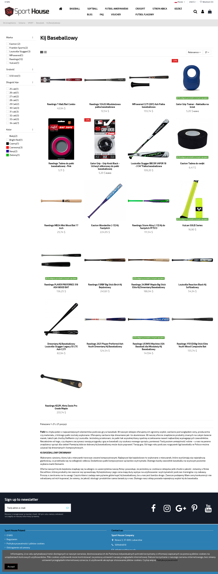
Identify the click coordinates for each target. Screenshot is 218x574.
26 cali (14, 92)
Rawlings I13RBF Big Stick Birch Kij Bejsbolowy (105, 286)
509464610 (120, 544)
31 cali (14, 111)
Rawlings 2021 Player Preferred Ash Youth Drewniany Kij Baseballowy (105, 345)
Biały (13, 136)
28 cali (14, 100)
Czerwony (16, 147)
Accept (11, 566)
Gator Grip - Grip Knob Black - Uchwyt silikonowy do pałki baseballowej (105, 166)
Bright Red (16, 139)
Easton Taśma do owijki (192, 163)
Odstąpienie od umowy (18, 547)
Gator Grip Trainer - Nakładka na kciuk (192, 105)
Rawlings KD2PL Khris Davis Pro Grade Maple (61, 407)
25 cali (14, 88)
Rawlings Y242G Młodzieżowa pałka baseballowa (105, 105)
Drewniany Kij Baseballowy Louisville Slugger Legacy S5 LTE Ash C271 (61, 346)
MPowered (16, 55)
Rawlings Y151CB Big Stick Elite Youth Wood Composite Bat (192, 345)
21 (207, 52)
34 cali (14, 123)
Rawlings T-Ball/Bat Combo (61, 104)
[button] (116, 9)
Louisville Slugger (19, 51)
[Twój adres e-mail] (34, 508)
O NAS (7, 2)
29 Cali (14, 104)
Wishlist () (206, 2)
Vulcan (14, 62)
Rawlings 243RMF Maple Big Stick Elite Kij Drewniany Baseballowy (148, 286)
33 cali (14, 119)
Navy (13, 151)
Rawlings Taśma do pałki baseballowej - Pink (61, 164)
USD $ (192, 2)
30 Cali (14, 107)
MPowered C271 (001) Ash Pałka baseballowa (148, 105)
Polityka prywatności (167, 560)
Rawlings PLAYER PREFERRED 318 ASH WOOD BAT (61, 286)
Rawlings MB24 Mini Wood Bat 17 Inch (61, 226)
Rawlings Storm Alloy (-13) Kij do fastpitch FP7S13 (148, 226)
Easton (14, 43)
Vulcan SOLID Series (192, 225)
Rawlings (16, 59)
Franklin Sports (18, 47)
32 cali (14, 115)
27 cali (14, 96)
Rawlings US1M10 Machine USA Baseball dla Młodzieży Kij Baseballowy (148, 346)
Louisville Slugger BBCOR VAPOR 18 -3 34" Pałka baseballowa (148, 164)
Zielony (14, 155)
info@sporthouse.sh (125, 549)
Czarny (14, 143)
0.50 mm (14, 75)
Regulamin (12, 539)
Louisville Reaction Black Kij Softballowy (192, 286)
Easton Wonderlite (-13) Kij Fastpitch (105, 226)
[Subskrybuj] (67, 508)
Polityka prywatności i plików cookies (26, 543)
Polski (180, 2)
